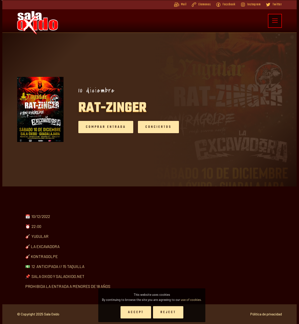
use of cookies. (191, 300)
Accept (136, 312)
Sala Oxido (51, 315)
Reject (168, 312)
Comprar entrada (106, 127)
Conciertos (158, 127)
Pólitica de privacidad (266, 315)
